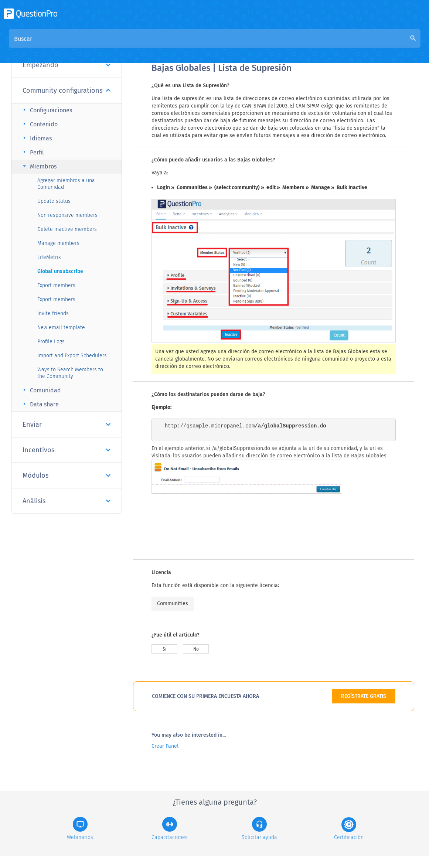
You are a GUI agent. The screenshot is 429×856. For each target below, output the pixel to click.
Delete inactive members (67, 229)
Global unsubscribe (60, 271)
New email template (61, 327)
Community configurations (66, 90)
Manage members (58, 243)
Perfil (32, 152)
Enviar (66, 424)
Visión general (170, 44)
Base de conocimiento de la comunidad (251, 44)
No (196, 649)
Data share (40, 404)
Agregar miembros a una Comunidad (66, 183)
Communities (172, 603)
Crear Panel (164, 746)
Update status (54, 201)
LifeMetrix (49, 257)
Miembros (39, 166)
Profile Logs (51, 341)
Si (164, 649)
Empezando (66, 65)
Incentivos (66, 450)
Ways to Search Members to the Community (70, 372)
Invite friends (53, 313)
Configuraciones (46, 110)
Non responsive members (67, 215)
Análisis (66, 501)
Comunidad (41, 390)
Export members (56, 285)
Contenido (39, 124)
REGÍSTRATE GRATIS (363, 696)
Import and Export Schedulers (72, 355)
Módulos (66, 475)
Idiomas (36, 138)
